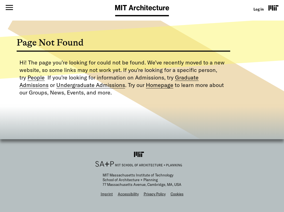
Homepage (159, 84)
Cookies (177, 194)
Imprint (107, 194)
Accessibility (128, 194)
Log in (258, 9)
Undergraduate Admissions (90, 84)
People (36, 77)
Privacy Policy (155, 194)
